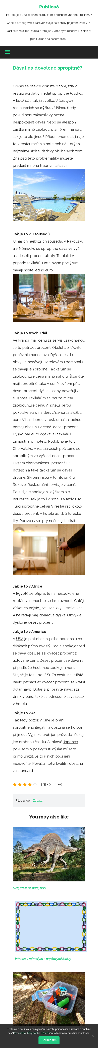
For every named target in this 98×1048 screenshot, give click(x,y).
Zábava (37, 800)
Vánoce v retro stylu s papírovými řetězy (43, 959)
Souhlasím (49, 1040)
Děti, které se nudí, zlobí (29, 888)
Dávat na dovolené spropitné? (47, 68)
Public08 (49, 23)
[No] (93, 1036)
